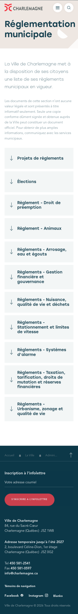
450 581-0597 (21, 570)
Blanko (58, 596)
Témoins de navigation (20, 586)
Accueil (9, 458)
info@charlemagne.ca (21, 575)
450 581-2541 (20, 565)
